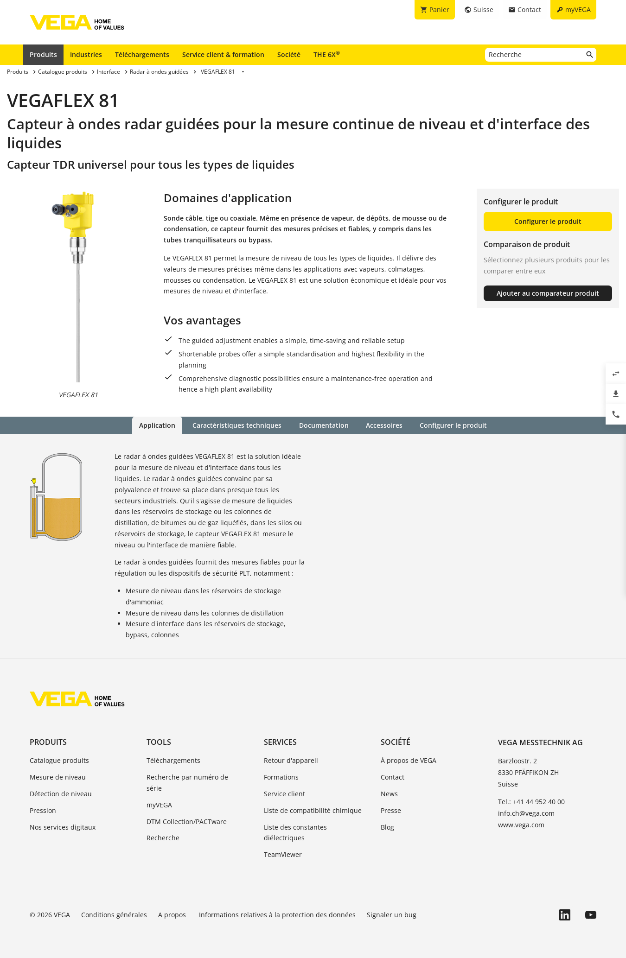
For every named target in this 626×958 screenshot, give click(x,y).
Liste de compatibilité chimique (313, 810)
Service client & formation (223, 54)
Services (280, 742)
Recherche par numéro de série (187, 783)
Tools (159, 742)
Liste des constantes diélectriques (295, 832)
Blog (387, 826)
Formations (281, 777)
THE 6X (326, 54)
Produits (43, 54)
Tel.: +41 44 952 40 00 (531, 801)
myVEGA (159, 804)
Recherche (163, 837)
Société (288, 54)
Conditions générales (114, 914)
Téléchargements (142, 54)
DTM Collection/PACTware (187, 821)
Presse (391, 810)
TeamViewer (283, 854)
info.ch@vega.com (526, 813)
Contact (392, 777)
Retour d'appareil (291, 760)
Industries (86, 54)
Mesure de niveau (58, 777)
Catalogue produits (59, 760)
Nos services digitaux (63, 826)
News (389, 793)
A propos (173, 914)
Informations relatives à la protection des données (277, 914)
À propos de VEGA (408, 760)
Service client (284, 793)
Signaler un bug (391, 914)
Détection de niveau (61, 793)
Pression (43, 810)
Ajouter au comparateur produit (548, 293)
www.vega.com (521, 824)
